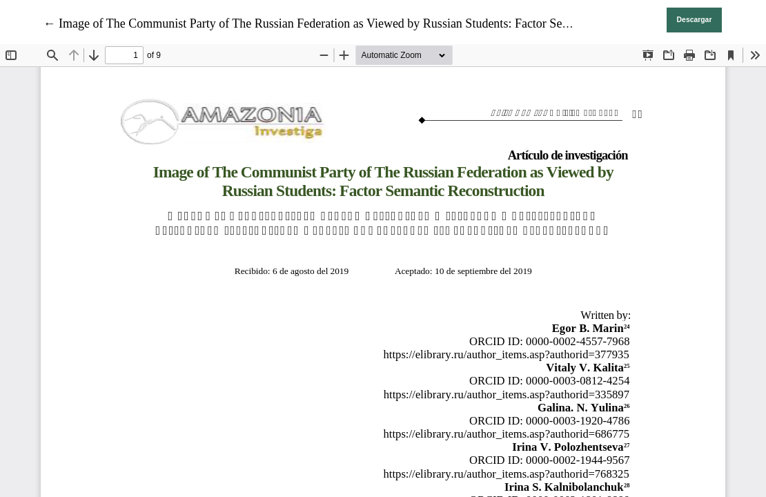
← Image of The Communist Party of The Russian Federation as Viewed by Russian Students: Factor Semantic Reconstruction (358, 23)
